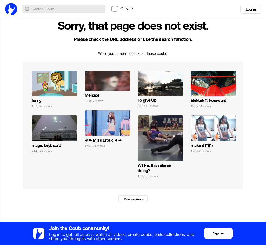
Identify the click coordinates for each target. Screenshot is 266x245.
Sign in (218, 233)
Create (122, 9)
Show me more (133, 199)
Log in (250, 9)
